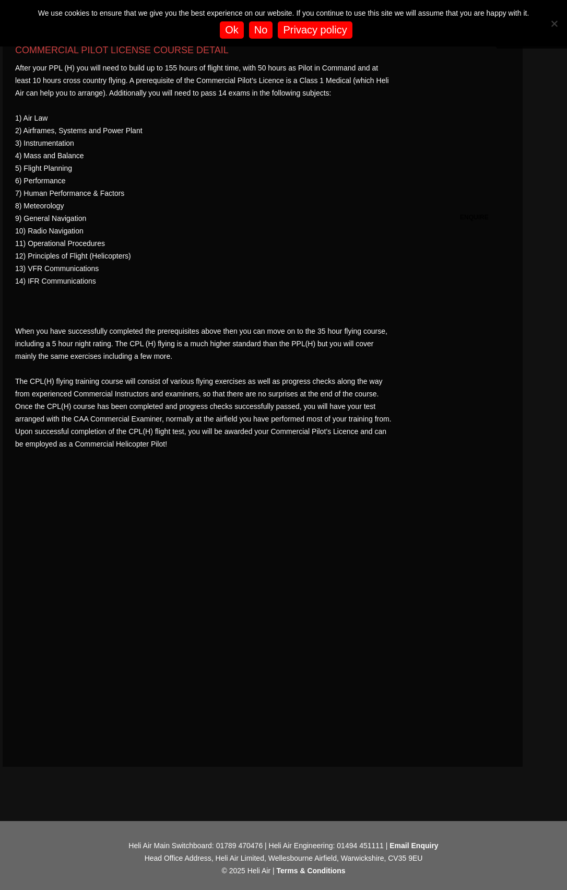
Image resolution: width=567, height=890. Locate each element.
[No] (554, 23)
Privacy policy (315, 30)
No (261, 30)
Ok (232, 30)
